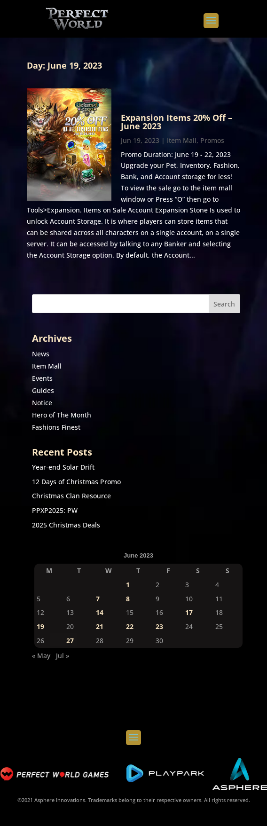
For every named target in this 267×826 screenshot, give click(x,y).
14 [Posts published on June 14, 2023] (99, 612)
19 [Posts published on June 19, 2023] (40, 626)
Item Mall (181, 140)
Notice (42, 402)
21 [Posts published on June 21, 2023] (99, 626)
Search (224, 303)
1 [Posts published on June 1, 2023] (128, 584)
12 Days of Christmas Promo (76, 481)
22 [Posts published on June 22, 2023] (130, 626)
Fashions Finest (56, 427)
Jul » (62, 655)
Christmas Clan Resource (71, 495)
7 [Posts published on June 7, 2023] (98, 598)
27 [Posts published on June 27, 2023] (70, 640)
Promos (212, 140)
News (40, 353)
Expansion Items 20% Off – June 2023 (176, 122)
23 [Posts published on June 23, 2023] (159, 626)
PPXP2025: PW (55, 510)
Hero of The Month (61, 414)
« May (41, 655)
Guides (43, 390)
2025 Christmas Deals (66, 524)
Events (42, 378)
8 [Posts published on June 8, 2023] (128, 598)
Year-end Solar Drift (63, 467)
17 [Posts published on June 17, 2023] (189, 612)
